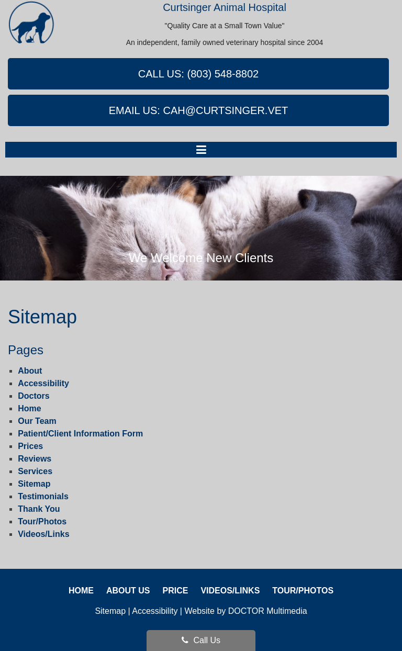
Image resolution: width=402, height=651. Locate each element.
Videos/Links (43, 534)
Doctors (33, 395)
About (30, 370)
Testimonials (43, 496)
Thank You (39, 508)
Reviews (34, 458)
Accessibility (43, 383)
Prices (30, 446)
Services (35, 471)
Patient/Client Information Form (80, 433)
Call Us (201, 640)
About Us (128, 590)
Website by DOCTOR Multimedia (245, 611)
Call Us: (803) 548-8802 (198, 74)
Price (175, 590)
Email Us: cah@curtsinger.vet (198, 110)
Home (29, 408)
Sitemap (34, 483)
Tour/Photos (42, 521)
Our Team (37, 421)
